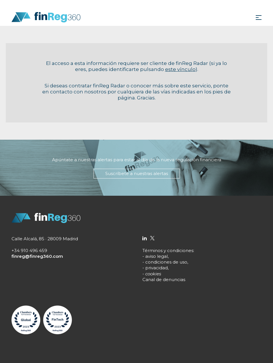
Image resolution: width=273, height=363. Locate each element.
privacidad (156, 267)
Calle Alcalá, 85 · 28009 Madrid (45, 238)
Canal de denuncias (163, 279)
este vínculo (180, 69)
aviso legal (156, 256)
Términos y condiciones (167, 250)
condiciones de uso (166, 262)
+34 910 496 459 (29, 250)
